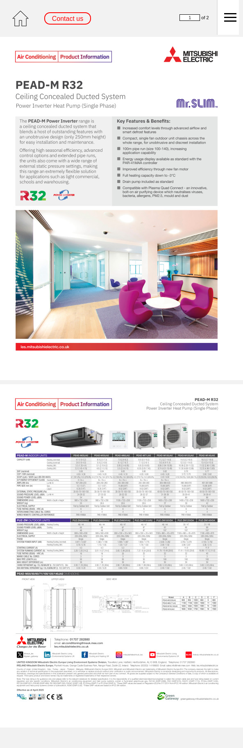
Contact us (67, 18)
